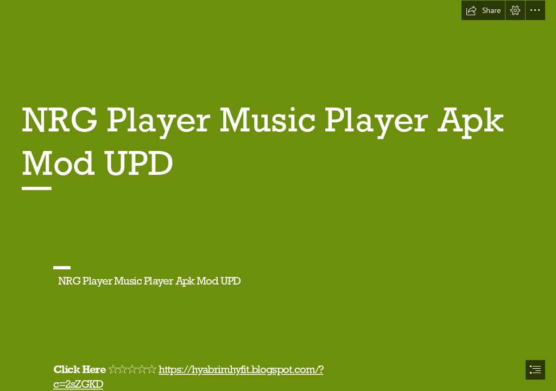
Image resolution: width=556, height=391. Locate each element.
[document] (278, 195)
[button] (483, 10)
